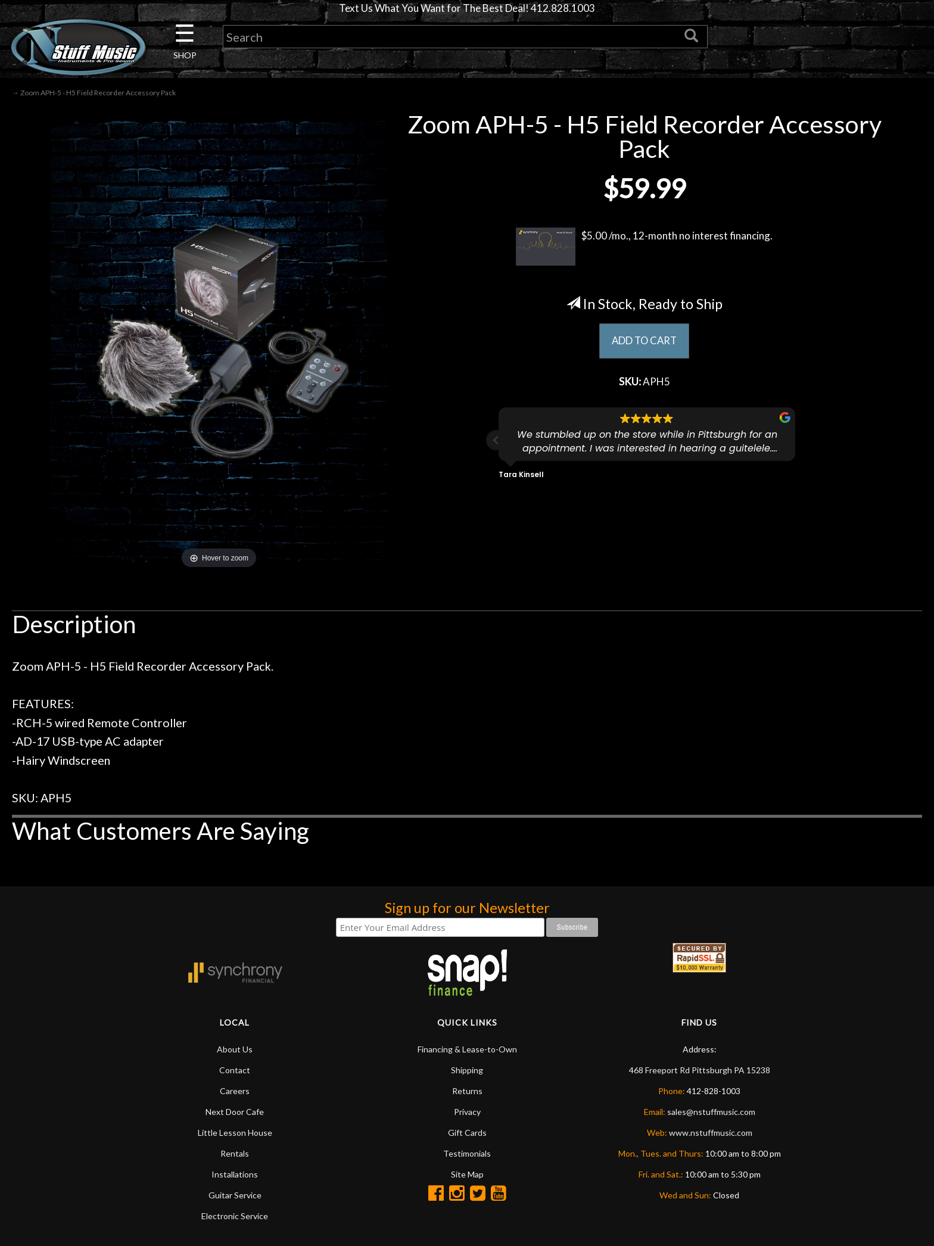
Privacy (467, 1113)
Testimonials (467, 1155)
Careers (235, 1092)
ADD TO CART (644, 341)
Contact (234, 1071)
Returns (467, 1092)
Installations (234, 1175)
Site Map (467, 1175)
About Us (235, 1050)
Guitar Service (234, 1196)
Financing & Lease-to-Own (467, 1050)
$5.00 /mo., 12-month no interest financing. (644, 248)
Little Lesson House (235, 1134)
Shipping (467, 1071)
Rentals (234, 1155)
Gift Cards (467, 1134)
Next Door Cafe (235, 1113)
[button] (496, 443)
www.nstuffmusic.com (710, 1134)
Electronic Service (234, 1217)
